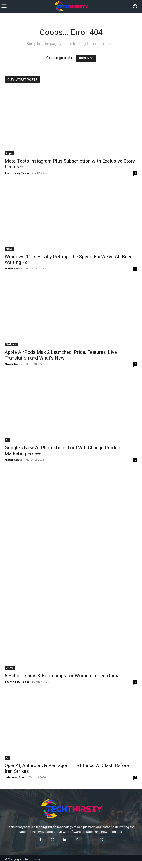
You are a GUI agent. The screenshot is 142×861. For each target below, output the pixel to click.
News (9, 248)
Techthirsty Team (17, 173)
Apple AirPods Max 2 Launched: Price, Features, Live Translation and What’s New (61, 355)
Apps (9, 153)
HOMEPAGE (86, 58)
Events (10, 667)
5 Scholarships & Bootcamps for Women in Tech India (62, 675)
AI (7, 440)
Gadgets (11, 344)
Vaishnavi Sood (15, 777)
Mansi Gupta (13, 268)
